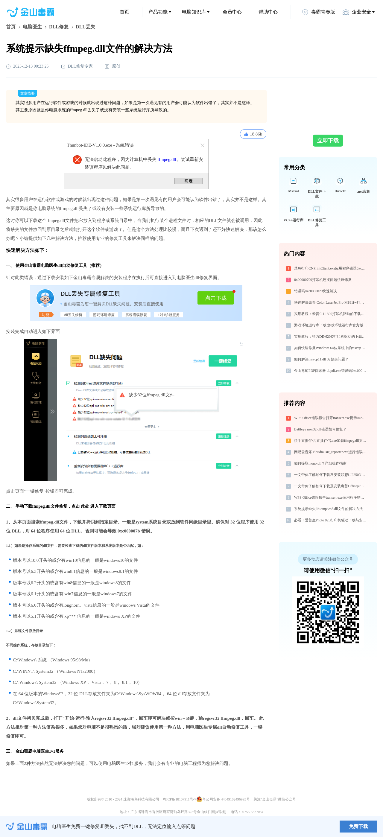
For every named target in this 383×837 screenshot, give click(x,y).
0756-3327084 (252, 812)
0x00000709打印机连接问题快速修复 (323, 280)
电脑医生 (32, 26)
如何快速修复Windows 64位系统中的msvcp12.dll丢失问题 (331, 348)
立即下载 (328, 141)
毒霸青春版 (318, 12)
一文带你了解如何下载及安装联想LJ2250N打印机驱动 (331, 475)
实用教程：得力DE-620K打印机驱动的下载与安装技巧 (331, 336)
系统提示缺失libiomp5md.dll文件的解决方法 (328, 509)
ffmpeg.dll (166, 159)
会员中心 (232, 11)
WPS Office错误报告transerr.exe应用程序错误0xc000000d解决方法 (331, 497)
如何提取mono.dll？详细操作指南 (320, 463)
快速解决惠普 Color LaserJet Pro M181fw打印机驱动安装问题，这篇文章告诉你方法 (331, 302)
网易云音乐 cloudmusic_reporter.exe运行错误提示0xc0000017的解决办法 (331, 452)
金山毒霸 (26, 826)
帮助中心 (268, 11)
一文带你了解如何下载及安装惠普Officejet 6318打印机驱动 (331, 486)
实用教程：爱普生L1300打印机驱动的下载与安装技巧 (331, 314)
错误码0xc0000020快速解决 (315, 291)
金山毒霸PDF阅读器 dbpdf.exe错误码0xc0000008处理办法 (331, 371)
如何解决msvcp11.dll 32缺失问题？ (321, 359)
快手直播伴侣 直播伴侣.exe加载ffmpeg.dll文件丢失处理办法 (331, 441)
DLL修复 (59, 26)
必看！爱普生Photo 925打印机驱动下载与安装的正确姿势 (331, 520)
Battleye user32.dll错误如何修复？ (320, 429)
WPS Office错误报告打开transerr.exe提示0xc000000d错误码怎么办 (331, 418)
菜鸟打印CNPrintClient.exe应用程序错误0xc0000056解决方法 (331, 268)
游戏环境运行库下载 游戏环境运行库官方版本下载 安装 (331, 325)
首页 (124, 11)
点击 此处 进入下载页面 (93, 506)
